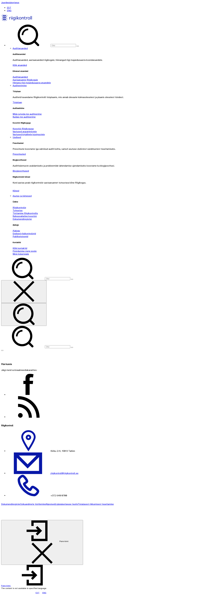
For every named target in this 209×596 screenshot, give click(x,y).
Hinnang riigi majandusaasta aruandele (32, 82)
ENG (9, 10)
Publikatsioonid (20, 236)
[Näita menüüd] (2, 350)
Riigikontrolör (19, 207)
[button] (27, 586)
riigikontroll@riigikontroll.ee (64, 473)
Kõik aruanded (20, 65)
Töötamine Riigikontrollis (25, 213)
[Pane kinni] (42, 542)
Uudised (17, 137)
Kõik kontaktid (20, 248)
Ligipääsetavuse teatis (66, 504)
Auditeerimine (20, 85)
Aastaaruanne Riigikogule (25, 79)
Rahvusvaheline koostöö (25, 216)
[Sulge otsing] (24, 291)
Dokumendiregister (22, 219)
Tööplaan (17, 102)
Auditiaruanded (20, 48)
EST (9, 7)
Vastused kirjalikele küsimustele (29, 134)
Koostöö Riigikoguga (23, 128)
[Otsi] (63, 45)
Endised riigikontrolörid (24, 233)
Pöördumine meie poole (25, 251)
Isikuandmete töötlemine (33, 504)
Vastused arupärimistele (25, 131)
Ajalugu (16, 230)
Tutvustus (18, 210)
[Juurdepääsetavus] (10, 2)
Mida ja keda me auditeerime (27, 114)
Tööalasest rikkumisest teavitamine (96, 504)
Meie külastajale (21, 254)
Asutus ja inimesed (22, 196)
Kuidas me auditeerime (24, 117)
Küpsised (50, 504)
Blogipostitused (21, 171)
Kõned (16, 190)
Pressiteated (19, 154)
